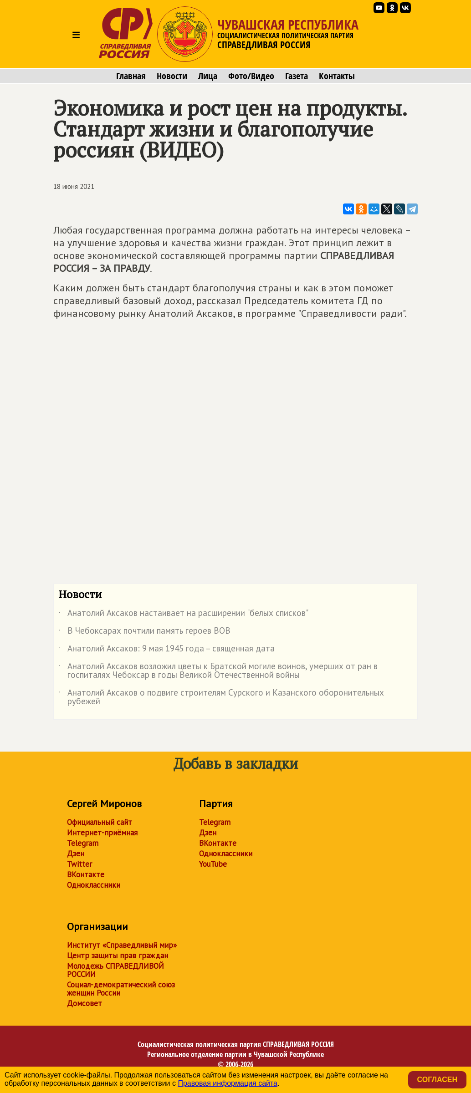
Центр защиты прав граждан (117, 955)
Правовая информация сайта (227, 1083)
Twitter (79, 864)
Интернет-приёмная (102, 833)
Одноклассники (93, 885)
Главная (131, 76)
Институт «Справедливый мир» (122, 945)
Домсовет (84, 1003)
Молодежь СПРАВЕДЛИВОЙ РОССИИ (115, 970)
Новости (172, 76)
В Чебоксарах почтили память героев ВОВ (144, 632)
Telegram (82, 843)
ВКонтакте (85, 874)
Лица (207, 76)
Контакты (337, 76)
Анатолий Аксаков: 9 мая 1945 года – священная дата (166, 650)
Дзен (75, 853)
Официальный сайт (99, 822)
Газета (296, 76)
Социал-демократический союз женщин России (121, 989)
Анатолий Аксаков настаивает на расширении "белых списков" (183, 614)
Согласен (437, 1079)
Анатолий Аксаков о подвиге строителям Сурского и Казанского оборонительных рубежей (221, 697)
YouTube (213, 864)
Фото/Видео (251, 76)
